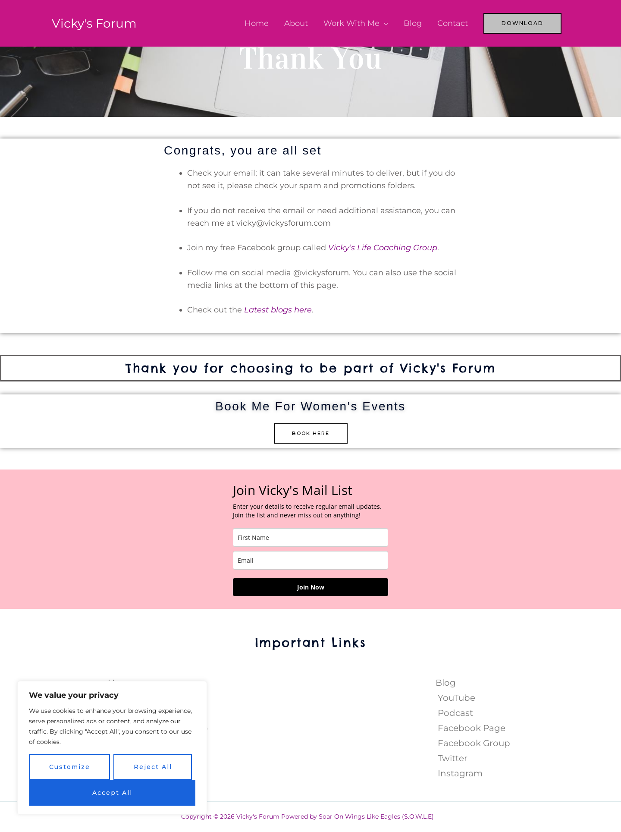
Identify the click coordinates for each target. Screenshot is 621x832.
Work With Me (351, 23)
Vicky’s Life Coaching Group (382, 247)
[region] (112, 748)
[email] (310, 561)
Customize (69, 767)
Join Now (310, 587)
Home (257, 23)
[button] (522, 23)
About (296, 23)
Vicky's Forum (96, 23)
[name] (310, 538)
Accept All (112, 793)
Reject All (153, 767)
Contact (452, 23)
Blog (413, 23)
